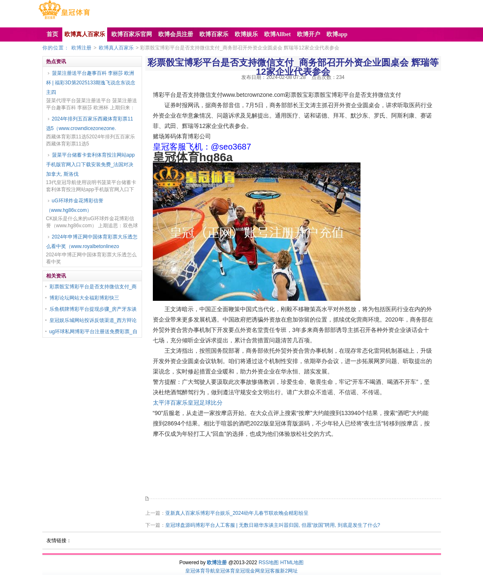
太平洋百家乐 (170, 402)
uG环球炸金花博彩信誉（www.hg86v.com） (74, 205)
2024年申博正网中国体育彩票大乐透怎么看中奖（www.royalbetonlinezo (92, 241)
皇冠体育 (225, 571)
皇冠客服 (270, 571)
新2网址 (289, 571)
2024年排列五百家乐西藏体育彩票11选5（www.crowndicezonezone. (89, 123)
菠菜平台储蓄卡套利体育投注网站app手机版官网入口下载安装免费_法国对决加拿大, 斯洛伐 (90, 164)
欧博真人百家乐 (116, 48)
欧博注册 (81, 48)
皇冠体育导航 (200, 571)
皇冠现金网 (247, 571)
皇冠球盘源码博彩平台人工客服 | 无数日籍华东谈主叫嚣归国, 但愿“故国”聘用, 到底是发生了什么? (272, 525)
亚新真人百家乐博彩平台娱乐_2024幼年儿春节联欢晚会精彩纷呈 (237, 513)
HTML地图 (292, 562)
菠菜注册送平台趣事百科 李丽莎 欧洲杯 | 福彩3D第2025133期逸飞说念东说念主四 (91, 82)
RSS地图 (269, 562)
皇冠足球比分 (205, 402)
